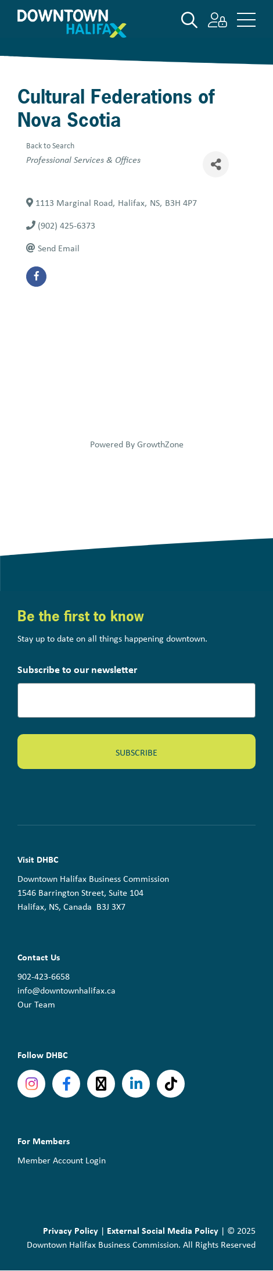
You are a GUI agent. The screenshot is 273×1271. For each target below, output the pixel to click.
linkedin (136, 1084)
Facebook (66, 1084)
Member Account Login (61, 1160)
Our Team (36, 1004)
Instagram (31, 1084)
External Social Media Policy (162, 1230)
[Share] (216, 164)
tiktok (171, 1084)
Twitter (101, 1084)
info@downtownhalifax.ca (66, 990)
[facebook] (36, 276)
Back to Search (50, 145)
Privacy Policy (70, 1230)
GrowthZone (160, 444)
